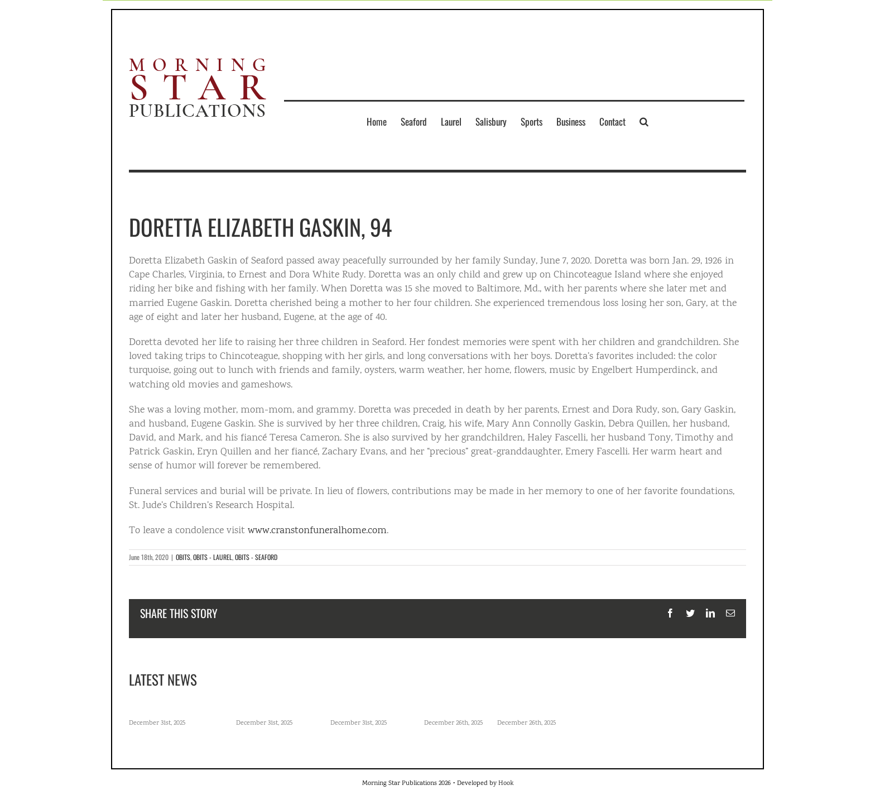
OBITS (183, 557)
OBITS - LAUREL (212, 557)
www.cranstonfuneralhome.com (317, 531)
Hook (505, 783)
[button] (644, 121)
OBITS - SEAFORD (256, 557)
